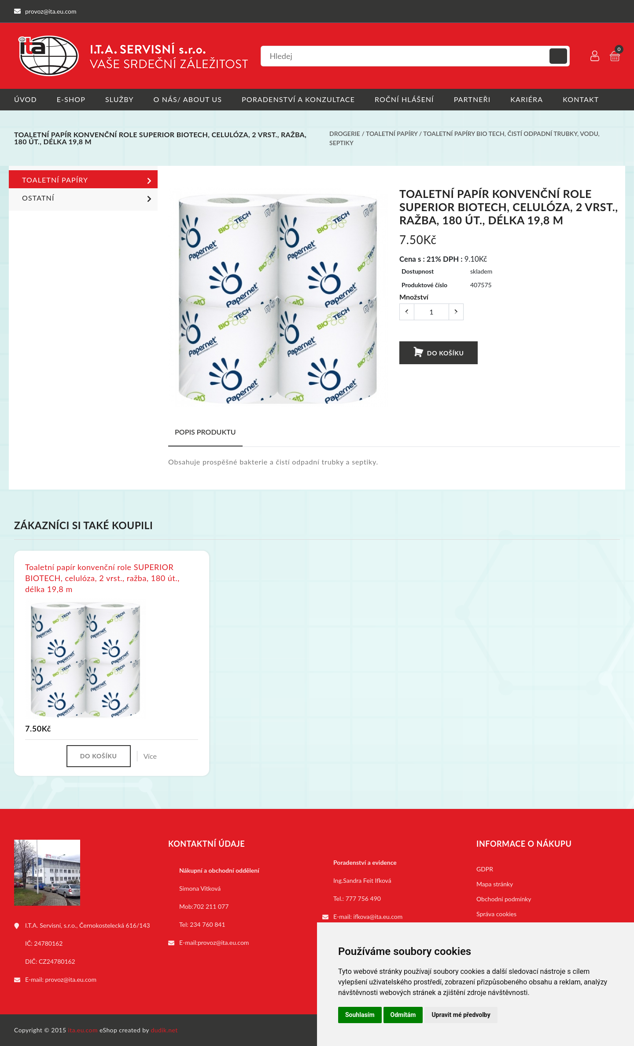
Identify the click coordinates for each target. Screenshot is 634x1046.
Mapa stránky (494, 884)
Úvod (25, 99)
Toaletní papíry (391, 133)
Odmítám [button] (403, 1014)
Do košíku (438, 352)
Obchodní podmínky (503, 899)
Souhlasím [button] (360, 1014)
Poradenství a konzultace (298, 99)
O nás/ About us (188, 99)
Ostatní (88, 198)
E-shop (71, 99)
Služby (119, 99)
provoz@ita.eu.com (70, 979)
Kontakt (581, 99)
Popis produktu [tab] (205, 432)
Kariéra (526, 99)
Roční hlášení (404, 99)
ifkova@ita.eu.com (378, 916)
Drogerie (344, 133)
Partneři (472, 99)
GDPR (484, 869)
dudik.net (164, 1030)
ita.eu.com (83, 1030)
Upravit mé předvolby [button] (460, 1014)
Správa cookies (496, 914)
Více (150, 756)
